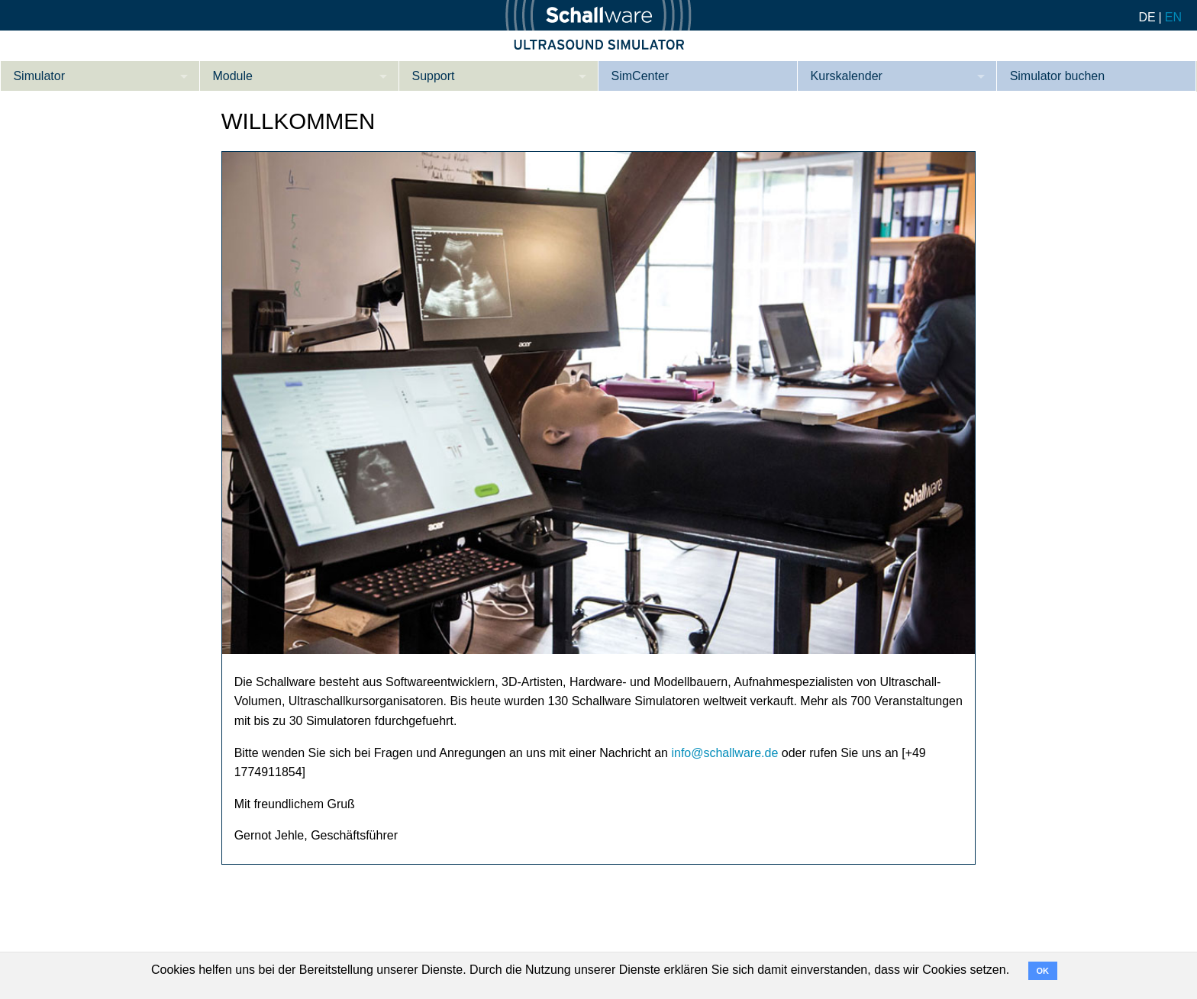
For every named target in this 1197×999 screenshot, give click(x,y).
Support (433, 75)
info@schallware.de (724, 752)
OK (1043, 970)
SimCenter (640, 75)
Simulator (39, 75)
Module (232, 75)
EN (1173, 17)
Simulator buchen (1057, 75)
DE (1146, 17)
